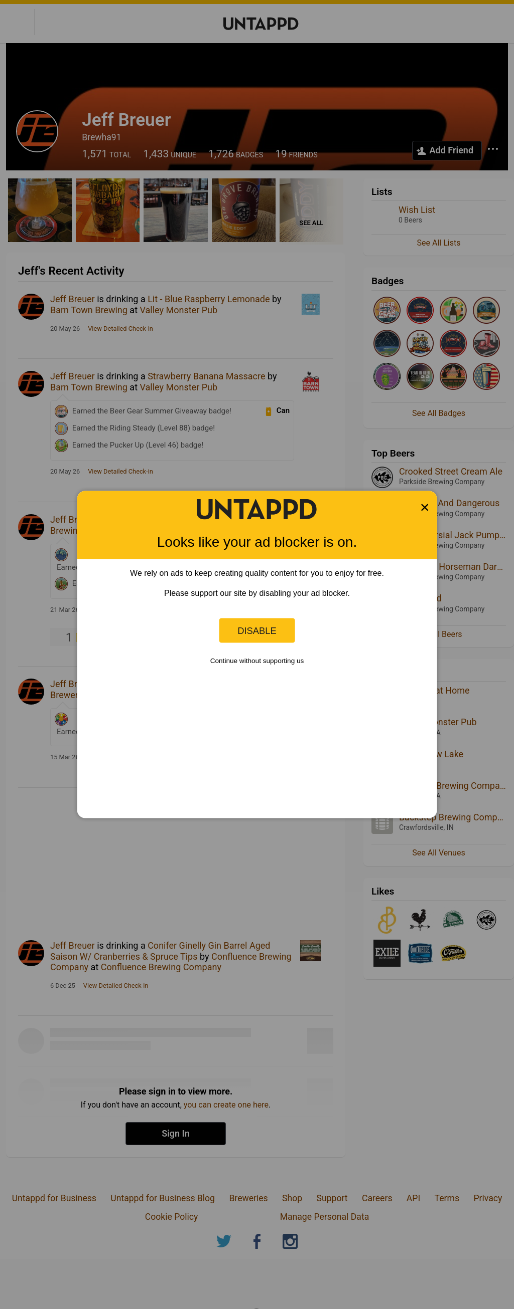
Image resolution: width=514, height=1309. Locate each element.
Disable (257, 630)
